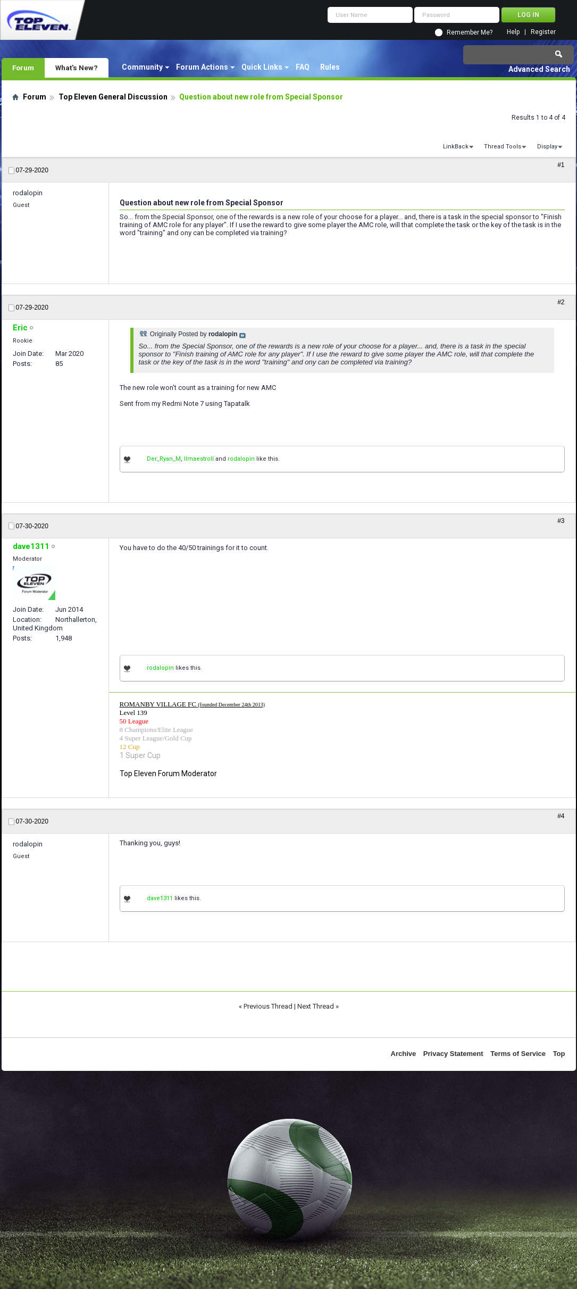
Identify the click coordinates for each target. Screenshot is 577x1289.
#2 (560, 302)
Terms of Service (518, 1054)
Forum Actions (202, 67)
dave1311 (160, 898)
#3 (560, 521)
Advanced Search (539, 69)
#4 (560, 816)
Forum (23, 67)
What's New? (76, 67)
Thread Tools (502, 146)
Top (559, 1054)
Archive (403, 1054)
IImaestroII (199, 458)
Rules (330, 67)
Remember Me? (469, 32)
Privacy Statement (453, 1054)
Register (543, 32)
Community (142, 67)
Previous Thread (268, 1006)
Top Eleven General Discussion (113, 97)
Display (547, 146)
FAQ (303, 67)
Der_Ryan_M (164, 458)
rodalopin (241, 458)
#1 (560, 165)
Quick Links (261, 67)
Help (513, 32)
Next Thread (315, 1006)
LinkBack (456, 146)
